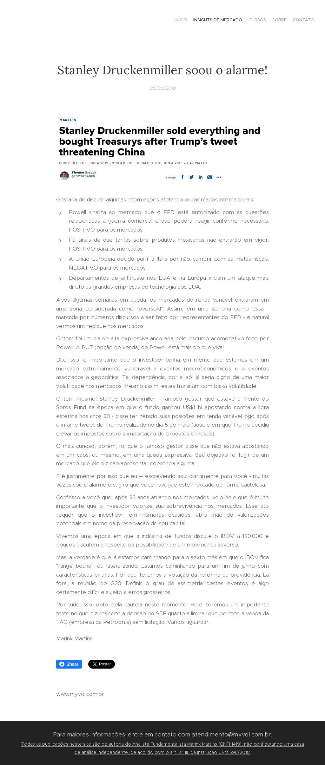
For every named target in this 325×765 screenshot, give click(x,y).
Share (69, 664)
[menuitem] (289, 21)
